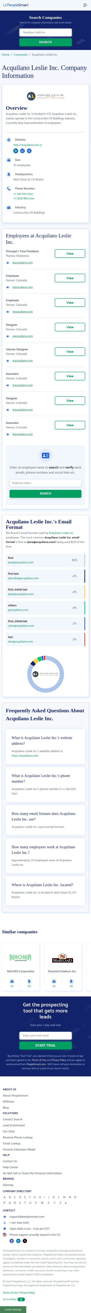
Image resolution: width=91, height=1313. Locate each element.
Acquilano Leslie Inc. (61, 533)
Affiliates (8, 1101)
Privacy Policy (58, 1060)
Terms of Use (39, 1060)
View (70, 254)
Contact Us (10, 1161)
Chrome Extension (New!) (19, 1149)
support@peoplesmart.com (23, 1216)
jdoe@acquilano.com (21, 594)
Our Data (9, 1131)
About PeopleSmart (15, 1095)
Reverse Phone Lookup (18, 1137)
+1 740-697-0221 (23, 194)
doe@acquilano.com (20, 642)
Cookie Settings (13, 1309)
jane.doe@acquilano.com (23, 578)
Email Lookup (11, 1143)
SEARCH (45, 42)
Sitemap (8, 1185)
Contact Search (13, 1119)
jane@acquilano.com (21, 562)
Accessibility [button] (14, 1299)
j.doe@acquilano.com (21, 626)
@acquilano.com (23, 263)
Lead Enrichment (14, 1125)
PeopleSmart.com (36, 1064)
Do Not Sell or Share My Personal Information (32, 1173)
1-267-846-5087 (16, 1222)
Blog (6, 1107)
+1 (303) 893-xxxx (23, 198)
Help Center (10, 1167)
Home (6, 54)
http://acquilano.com (26, 145)
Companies (21, 54)
